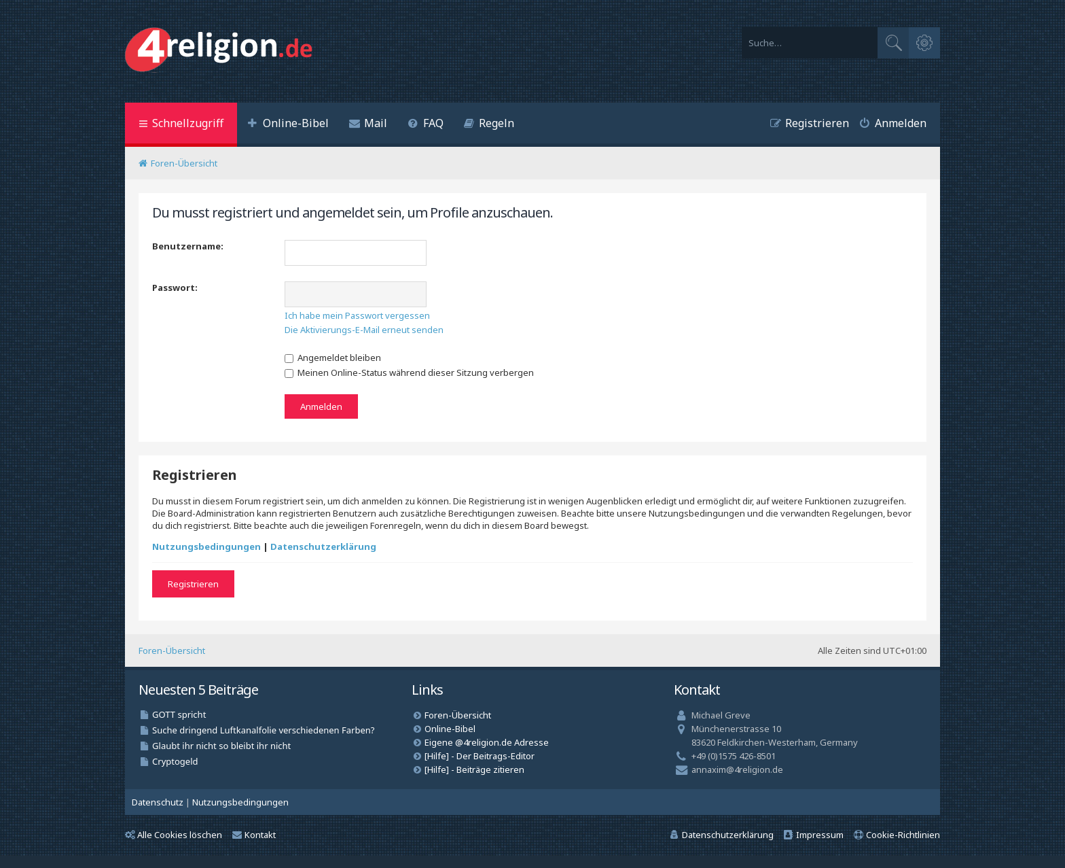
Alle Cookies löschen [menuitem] (173, 835)
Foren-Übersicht (172, 650)
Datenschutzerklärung (323, 546)
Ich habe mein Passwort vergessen (357, 315)
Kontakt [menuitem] (254, 835)
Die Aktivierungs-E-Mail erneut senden (364, 330)
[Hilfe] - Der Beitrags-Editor (480, 756)
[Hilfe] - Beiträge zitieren (474, 769)
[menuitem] (288, 125)
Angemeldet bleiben (333, 357)
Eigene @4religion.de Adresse (487, 742)
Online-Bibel (450, 729)
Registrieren (193, 584)
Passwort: (175, 287)
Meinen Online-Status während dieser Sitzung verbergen (409, 372)
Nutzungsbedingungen (206, 546)
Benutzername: (187, 246)
